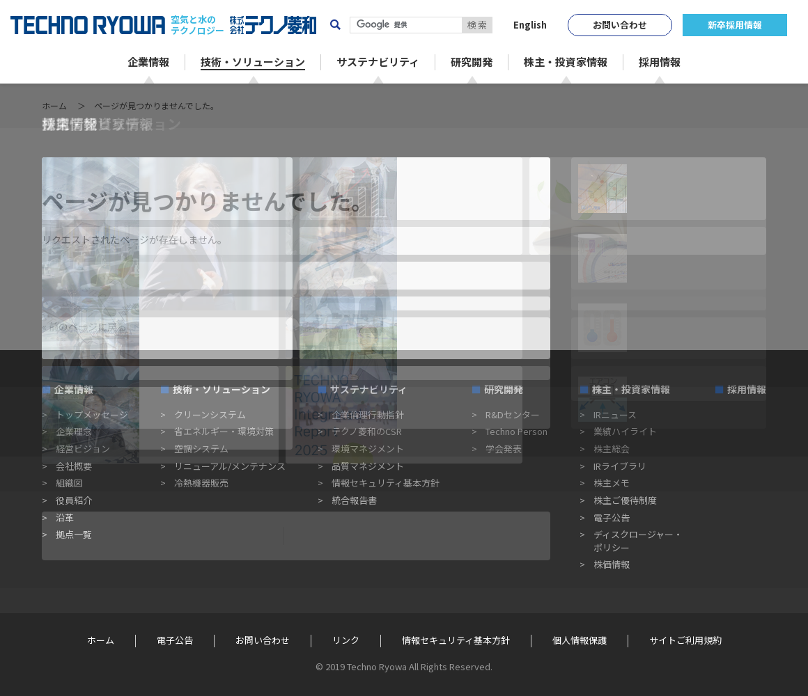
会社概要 (74, 466)
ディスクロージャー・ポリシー (638, 540)
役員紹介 (74, 500)
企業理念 (74, 431)
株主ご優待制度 (625, 500)
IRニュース (615, 414)
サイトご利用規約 (685, 640)
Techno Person (516, 431)
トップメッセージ (92, 414)
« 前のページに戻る (84, 326)
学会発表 (503, 448)
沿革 (65, 517)
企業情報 (73, 389)
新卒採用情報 (735, 24)
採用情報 (746, 389)
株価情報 (611, 564)
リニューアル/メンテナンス (230, 466)
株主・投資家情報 (631, 389)
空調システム (201, 448)
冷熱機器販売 (201, 482)
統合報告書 (354, 500)
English (530, 25)
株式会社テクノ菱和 (273, 25)
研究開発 (503, 389)
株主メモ (611, 482)
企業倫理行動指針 (368, 414)
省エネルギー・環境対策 (224, 431)
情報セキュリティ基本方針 (386, 482)
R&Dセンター (512, 414)
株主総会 (611, 448)
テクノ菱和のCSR (367, 431)
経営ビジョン (83, 448)
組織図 (69, 482)
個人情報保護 (579, 640)
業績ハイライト (625, 431)
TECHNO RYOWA (87, 25)
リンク (345, 640)
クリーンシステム (210, 414)
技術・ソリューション (221, 389)
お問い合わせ (620, 24)
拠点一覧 (74, 534)
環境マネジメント (368, 448)
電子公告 (611, 517)
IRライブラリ (619, 466)
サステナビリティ (368, 389)
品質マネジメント (368, 466)
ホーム (54, 105)
